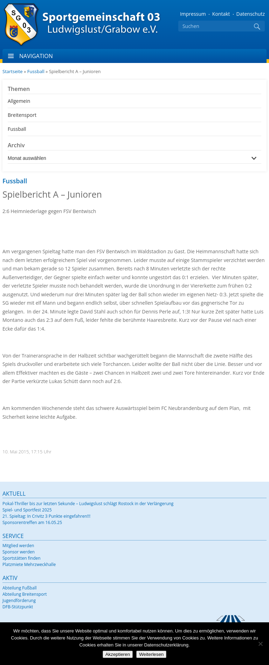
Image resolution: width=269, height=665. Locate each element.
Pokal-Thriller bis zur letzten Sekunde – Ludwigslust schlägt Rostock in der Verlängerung (87, 504)
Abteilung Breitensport (24, 594)
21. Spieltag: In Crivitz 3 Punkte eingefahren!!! (46, 516)
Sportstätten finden (21, 558)
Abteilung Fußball (19, 588)
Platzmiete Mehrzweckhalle (29, 564)
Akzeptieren (117, 654)
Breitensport (22, 115)
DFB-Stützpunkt (17, 607)
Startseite (12, 71)
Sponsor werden (18, 552)
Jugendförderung (19, 600)
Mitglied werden (18, 546)
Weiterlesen (151, 654)
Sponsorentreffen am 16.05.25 (32, 522)
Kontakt (221, 13)
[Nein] (260, 643)
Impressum (193, 13)
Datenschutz (250, 13)
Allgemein (19, 101)
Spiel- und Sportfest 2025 (27, 510)
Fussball (35, 71)
